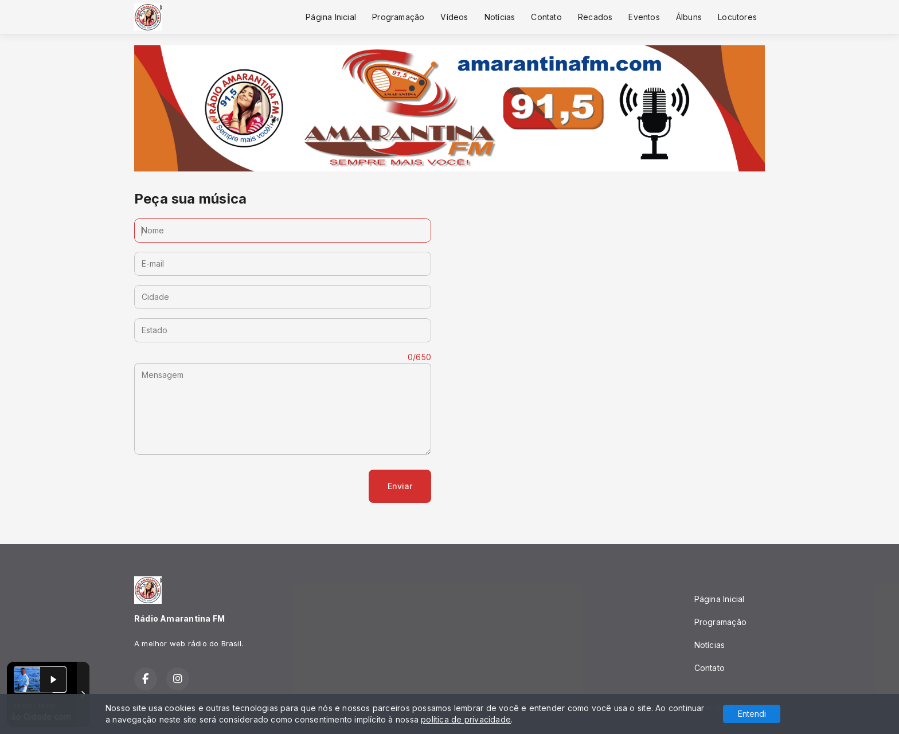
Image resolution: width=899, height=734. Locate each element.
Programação (398, 17)
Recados (595, 17)
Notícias (499, 17)
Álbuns (689, 17)
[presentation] (221, 486)
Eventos (643, 17)
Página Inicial (331, 17)
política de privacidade (466, 719)
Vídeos (454, 17)
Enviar (400, 486)
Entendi (752, 714)
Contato (546, 17)
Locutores (737, 17)
